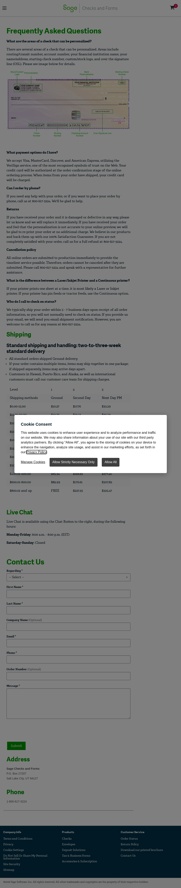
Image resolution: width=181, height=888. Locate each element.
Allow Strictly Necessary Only (73, 462)
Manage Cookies (33, 462)
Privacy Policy (36, 452)
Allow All (111, 462)
